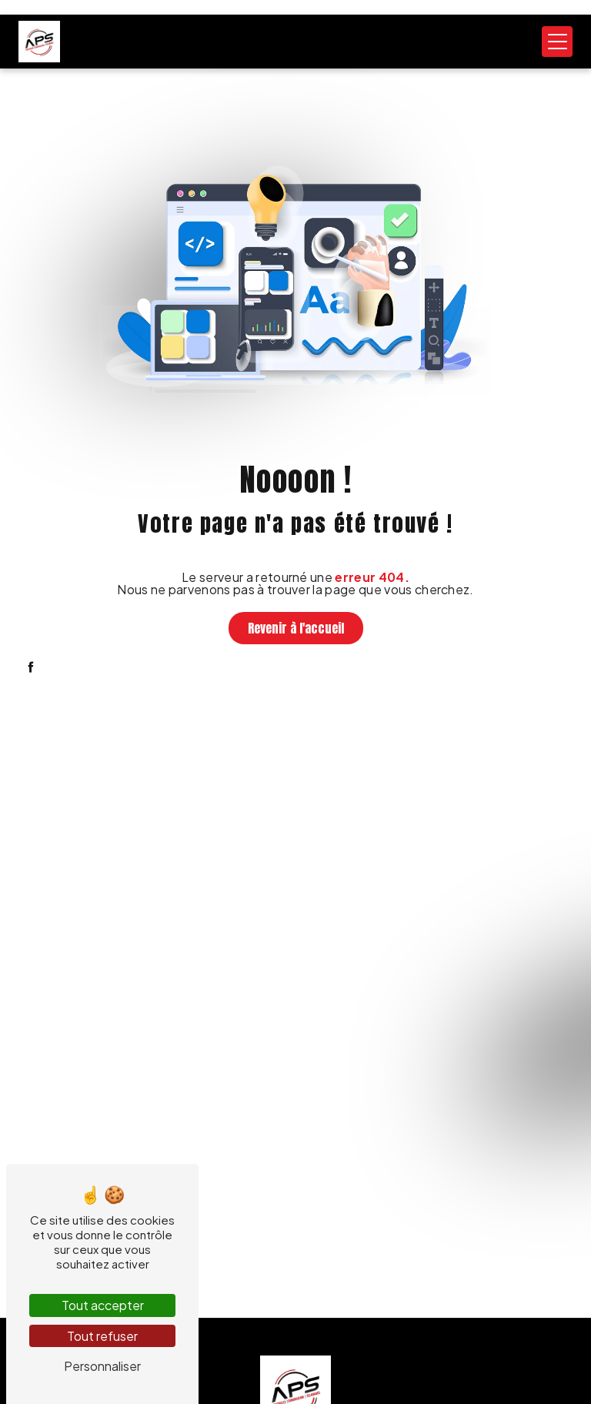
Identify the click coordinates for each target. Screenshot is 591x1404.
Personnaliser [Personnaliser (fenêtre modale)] (102, 1366)
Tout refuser (102, 1336)
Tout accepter (103, 1305)
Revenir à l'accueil (296, 628)
